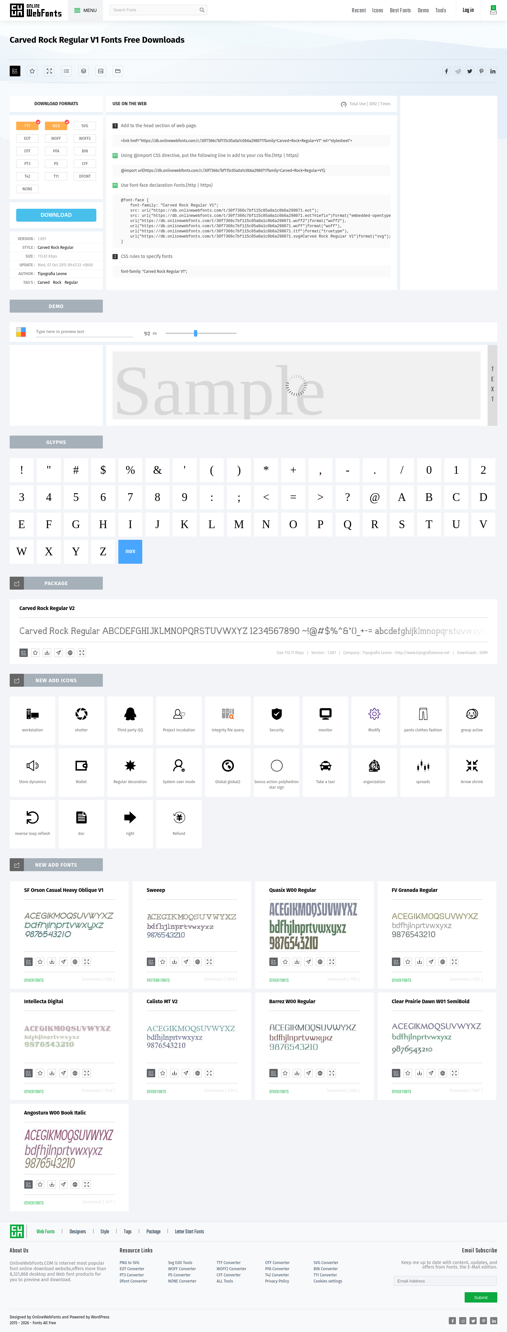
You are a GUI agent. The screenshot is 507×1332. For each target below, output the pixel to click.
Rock (57, 282)
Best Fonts (400, 11)
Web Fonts (46, 1232)
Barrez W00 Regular (292, 1001)
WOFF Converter (182, 1269)
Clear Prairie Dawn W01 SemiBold (431, 1001)
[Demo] (49, 71)
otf (27, 151)
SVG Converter (326, 1262)
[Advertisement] (448, 193)
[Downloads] (47, 653)
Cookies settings (328, 1281)
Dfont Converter (133, 1281)
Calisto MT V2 (162, 1001)
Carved (43, 282)
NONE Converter (182, 1281)
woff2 (85, 138)
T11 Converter (325, 1275)
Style (105, 1232)
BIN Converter (326, 1269)
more (130, 551)
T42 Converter (277, 1275)
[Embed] (70, 653)
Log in (468, 10)
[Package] (83, 71)
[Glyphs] (66, 71)
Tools (441, 11)
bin (85, 151)
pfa (56, 151)
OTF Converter (277, 1262)
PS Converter (179, 1275)
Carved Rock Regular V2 (47, 608)
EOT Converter (132, 1269)
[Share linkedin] (493, 71)
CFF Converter (229, 1275)
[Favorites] (32, 71)
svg (84, 126)
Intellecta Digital (43, 1001)
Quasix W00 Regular (292, 890)
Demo (423, 11)
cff (85, 163)
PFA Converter (277, 1269)
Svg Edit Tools (180, 1262)
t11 (56, 176)
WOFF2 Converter (231, 1269)
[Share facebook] (446, 71)
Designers (78, 1232)
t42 (27, 176)
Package (153, 1232)
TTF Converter (229, 1262)
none (27, 189)
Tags (128, 1232)
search (202, 10)
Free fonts (39, 11)
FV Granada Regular (415, 890)
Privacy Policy (277, 1281)
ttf (27, 126)
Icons (377, 11)
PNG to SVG (129, 1262)
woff (56, 138)
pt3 (27, 163)
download (56, 215)
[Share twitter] (470, 71)
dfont (85, 176)
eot (27, 138)
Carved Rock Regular (55, 247)
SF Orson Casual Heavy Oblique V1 (63, 890)
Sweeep (156, 890)
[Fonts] (118, 71)
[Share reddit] (458, 71)
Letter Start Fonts (189, 1232)
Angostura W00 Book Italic (55, 1113)
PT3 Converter (132, 1275)
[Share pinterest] (481, 71)
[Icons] (100, 71)
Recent (359, 11)
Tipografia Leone (52, 274)
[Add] (15, 71)
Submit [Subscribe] (481, 1297)
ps (56, 163)
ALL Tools (225, 1281)
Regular (71, 282)
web (56, 126)
